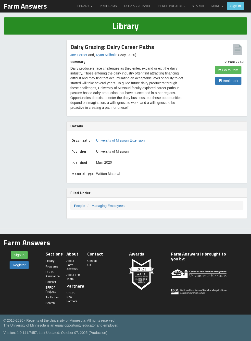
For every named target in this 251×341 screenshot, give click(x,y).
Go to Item (228, 70)
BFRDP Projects (171, 6)
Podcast (51, 282)
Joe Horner (78, 55)
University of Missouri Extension (120, 140)
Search (198, 6)
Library (84, 6)
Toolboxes (52, 297)
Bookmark (228, 81)
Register (19, 265)
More (217, 6)
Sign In (235, 6)
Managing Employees (108, 206)
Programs (108, 6)
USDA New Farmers (71, 297)
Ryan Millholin (106, 55)
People (79, 206)
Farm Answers (25, 6)
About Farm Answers (72, 265)
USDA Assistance (137, 6)
